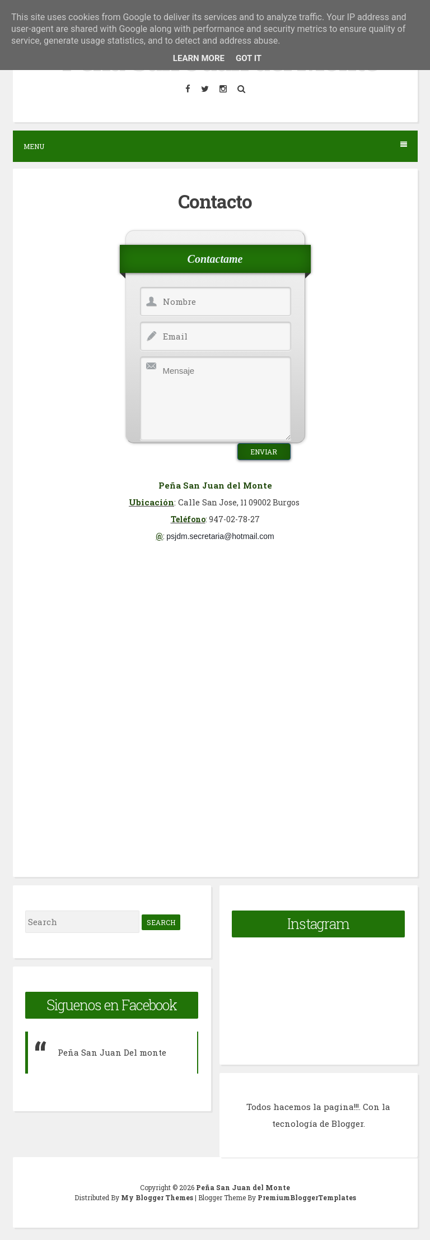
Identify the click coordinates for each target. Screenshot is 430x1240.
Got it (248, 58)
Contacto (215, 201)
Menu (215, 146)
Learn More (199, 58)
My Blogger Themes (158, 1197)
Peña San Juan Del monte (112, 1052)
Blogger (347, 1123)
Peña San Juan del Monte (243, 1187)
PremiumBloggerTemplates (307, 1197)
